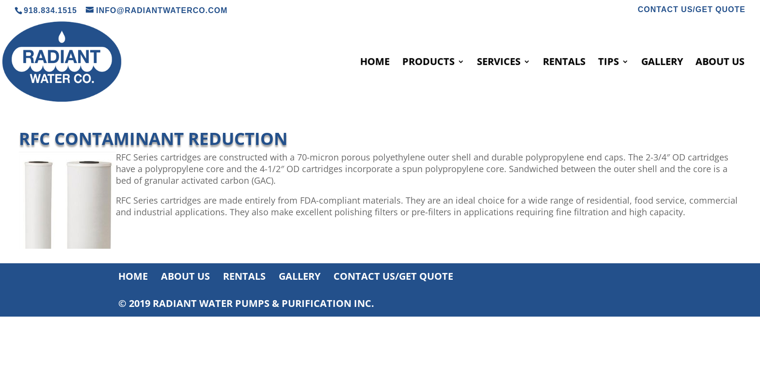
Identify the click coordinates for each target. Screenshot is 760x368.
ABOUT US (720, 63)
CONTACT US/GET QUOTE (691, 10)
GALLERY (662, 63)
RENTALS (564, 63)
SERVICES (499, 63)
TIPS (608, 63)
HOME (375, 63)
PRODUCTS (428, 63)
